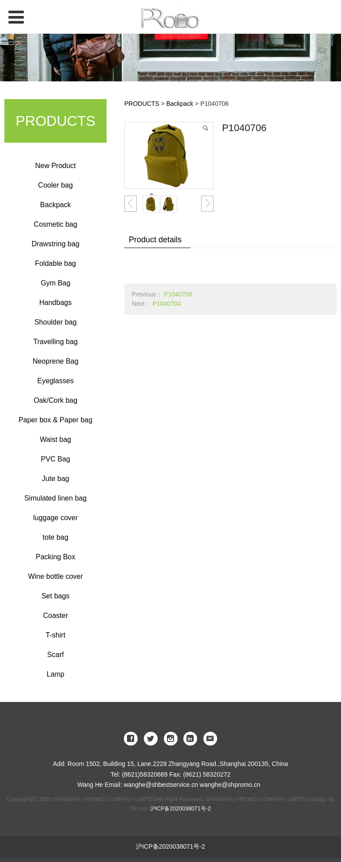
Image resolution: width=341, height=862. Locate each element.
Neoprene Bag (55, 361)
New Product (55, 165)
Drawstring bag (55, 244)
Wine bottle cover (55, 576)
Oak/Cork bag (56, 400)
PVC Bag (55, 459)
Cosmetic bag (55, 224)
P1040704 (166, 303)
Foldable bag (55, 263)
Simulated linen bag (55, 498)
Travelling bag (55, 341)
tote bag (55, 537)
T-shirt (55, 635)
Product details (155, 239)
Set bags (55, 596)
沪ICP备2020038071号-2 (180, 809)
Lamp (55, 674)
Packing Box (55, 557)
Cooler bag (55, 185)
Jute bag (55, 478)
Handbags (56, 302)
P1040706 (178, 294)
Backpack (55, 204)
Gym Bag (56, 283)
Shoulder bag (55, 322)
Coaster (55, 615)
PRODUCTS (141, 103)
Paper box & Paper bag (55, 420)
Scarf (55, 654)
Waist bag (55, 439)
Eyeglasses (55, 381)
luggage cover (55, 517)
